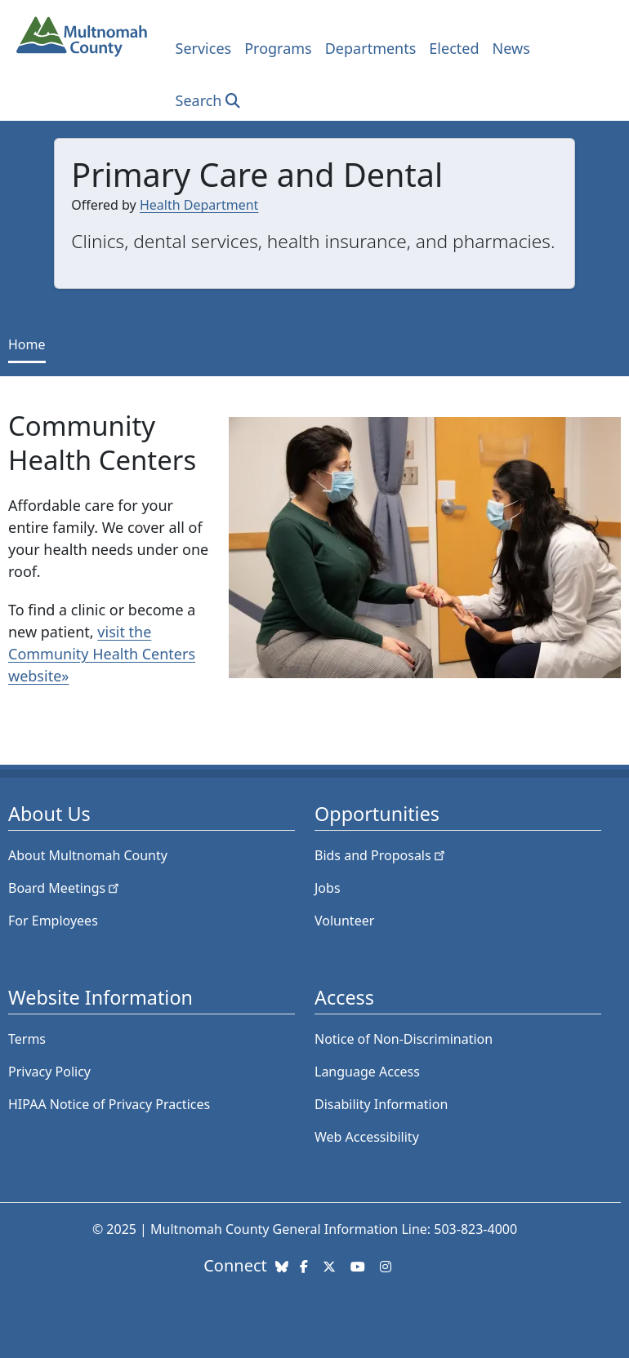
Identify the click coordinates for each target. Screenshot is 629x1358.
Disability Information (381, 1104)
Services (204, 48)
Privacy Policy (49, 1072)
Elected (454, 48)
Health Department (199, 205)
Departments (371, 48)
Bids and (381, 855)
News (511, 48)
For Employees (53, 921)
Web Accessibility (366, 1137)
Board (65, 888)
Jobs (327, 888)
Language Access (367, 1072)
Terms (27, 1039)
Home (27, 344)
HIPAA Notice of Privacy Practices (109, 1104)
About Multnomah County (87, 855)
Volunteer (344, 921)
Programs (278, 48)
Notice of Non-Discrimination (403, 1039)
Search (199, 100)
